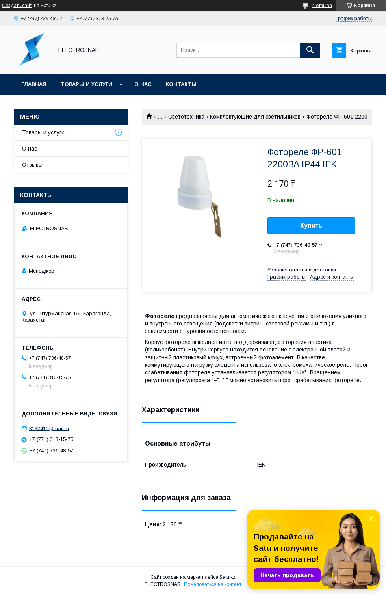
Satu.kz (227, 577)
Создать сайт (17, 5)
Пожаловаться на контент (212, 584)
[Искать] (310, 50)
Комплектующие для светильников (255, 116)
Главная (33, 84)
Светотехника (186, 116)
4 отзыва (322, 5)
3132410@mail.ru (49, 428)
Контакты (181, 84)
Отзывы (32, 165)
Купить (312, 225)
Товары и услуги (86, 84)
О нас (143, 84)
